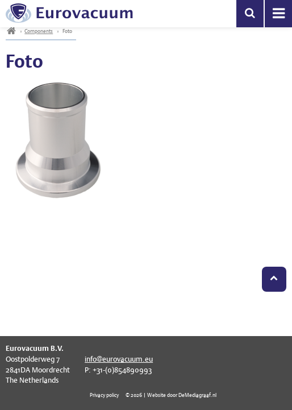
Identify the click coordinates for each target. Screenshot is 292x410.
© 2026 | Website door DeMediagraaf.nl (171, 395)
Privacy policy (104, 395)
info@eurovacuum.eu (119, 359)
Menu (278, 13)
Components (38, 31)
